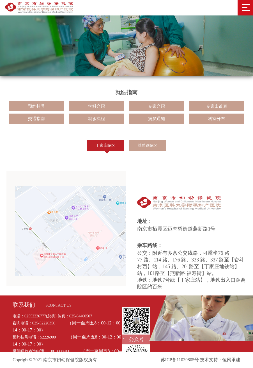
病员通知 (156, 118)
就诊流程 (96, 118)
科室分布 (216, 118)
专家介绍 (156, 106)
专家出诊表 (216, 106)
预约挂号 (36, 106)
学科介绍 (96, 106)
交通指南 (36, 118)
